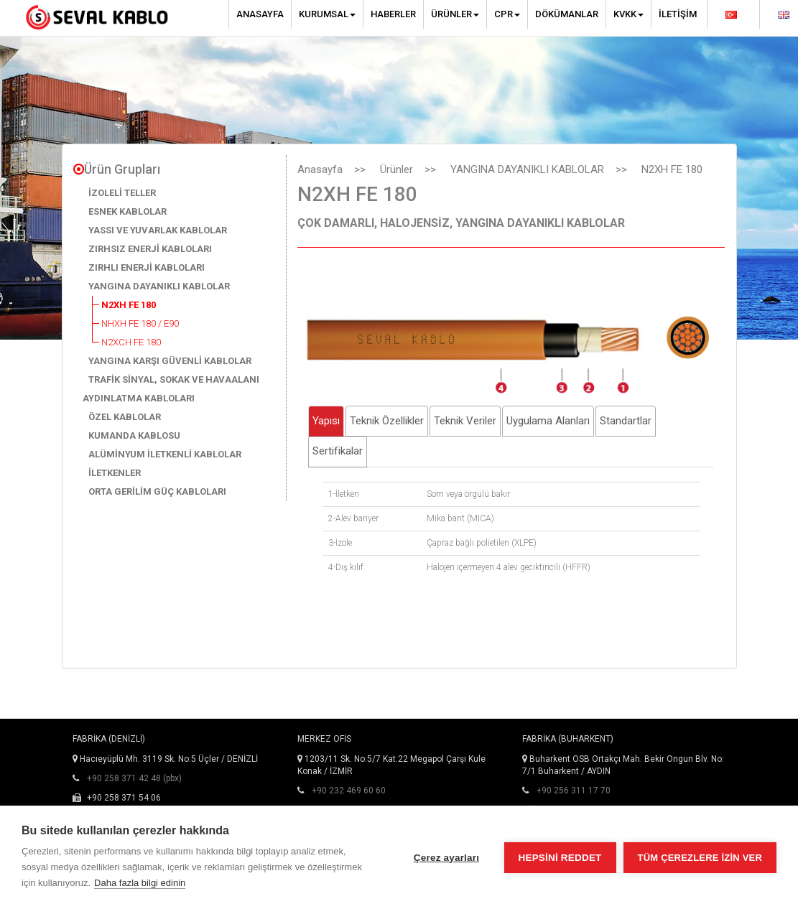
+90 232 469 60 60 (349, 791)
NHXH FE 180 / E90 (140, 323)
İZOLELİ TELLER (122, 192)
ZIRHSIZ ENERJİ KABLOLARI (150, 248)
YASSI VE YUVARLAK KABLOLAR (157, 230)
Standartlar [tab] (625, 420)
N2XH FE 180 (128, 304)
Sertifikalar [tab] (337, 450)
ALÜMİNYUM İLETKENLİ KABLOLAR (164, 454)
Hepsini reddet (560, 857)
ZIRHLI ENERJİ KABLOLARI (146, 267)
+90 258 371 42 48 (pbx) (134, 778)
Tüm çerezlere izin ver (700, 857)
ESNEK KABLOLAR (127, 211)
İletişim (678, 14)
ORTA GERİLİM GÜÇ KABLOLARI (157, 491)
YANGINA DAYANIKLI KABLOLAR (159, 286)
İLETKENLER (114, 472)
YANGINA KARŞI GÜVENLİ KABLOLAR (169, 360)
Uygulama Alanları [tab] (548, 420)
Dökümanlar (566, 14)
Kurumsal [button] (327, 14)
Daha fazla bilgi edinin (139, 882)
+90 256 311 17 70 (574, 791)
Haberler (393, 14)
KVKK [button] (628, 14)
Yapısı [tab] (326, 420)
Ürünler (396, 169)
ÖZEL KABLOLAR (124, 416)
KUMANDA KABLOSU (134, 435)
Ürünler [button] (455, 14)
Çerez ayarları (446, 857)
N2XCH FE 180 (131, 342)
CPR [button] (507, 14)
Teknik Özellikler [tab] (387, 420)
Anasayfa (260, 14)
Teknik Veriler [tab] (465, 420)
